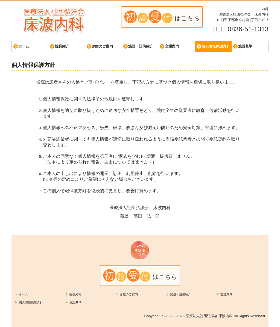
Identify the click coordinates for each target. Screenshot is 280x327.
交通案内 (172, 46)
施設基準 (245, 46)
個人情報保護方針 (216, 46)
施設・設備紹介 (140, 46)
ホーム (23, 46)
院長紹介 (62, 46)
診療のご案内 (102, 46)
